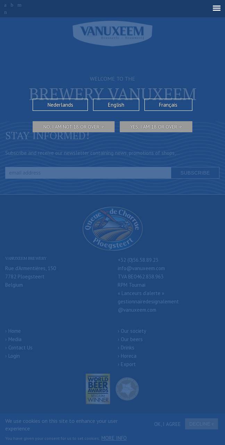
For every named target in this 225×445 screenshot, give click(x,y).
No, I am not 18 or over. (71, 127)
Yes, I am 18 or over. (154, 127)
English (116, 104)
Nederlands (60, 104)
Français (168, 104)
